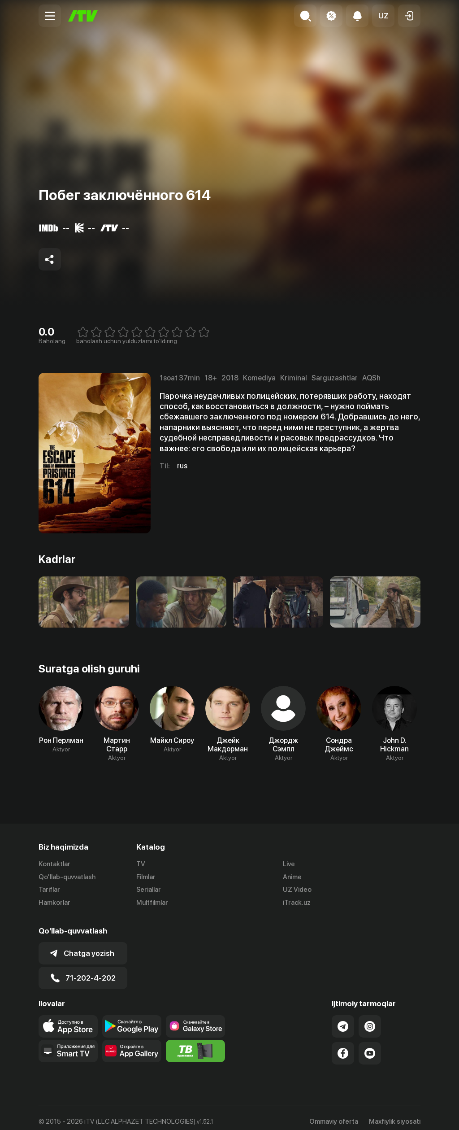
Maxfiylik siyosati (394, 1113)
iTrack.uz (297, 903)
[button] (383, 15)
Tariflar (49, 890)
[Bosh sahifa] (83, 16)
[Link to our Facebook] (343, 1045)
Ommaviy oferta (333, 1113)
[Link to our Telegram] (343, 1018)
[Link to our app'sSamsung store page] (195, 1018)
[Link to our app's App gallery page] (131, 1043)
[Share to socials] (50, 259)
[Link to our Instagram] (370, 1018)
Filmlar (146, 877)
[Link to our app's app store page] (68, 1018)
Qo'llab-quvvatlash (67, 877)
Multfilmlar (152, 903)
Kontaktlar (54, 864)
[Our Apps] (68, 1043)
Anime (292, 877)
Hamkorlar (54, 903)
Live (289, 864)
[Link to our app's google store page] (131, 1018)
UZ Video (297, 890)
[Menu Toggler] (50, 15)
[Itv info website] (195, 1043)
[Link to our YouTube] (370, 1045)
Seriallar (148, 890)
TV (140, 864)
